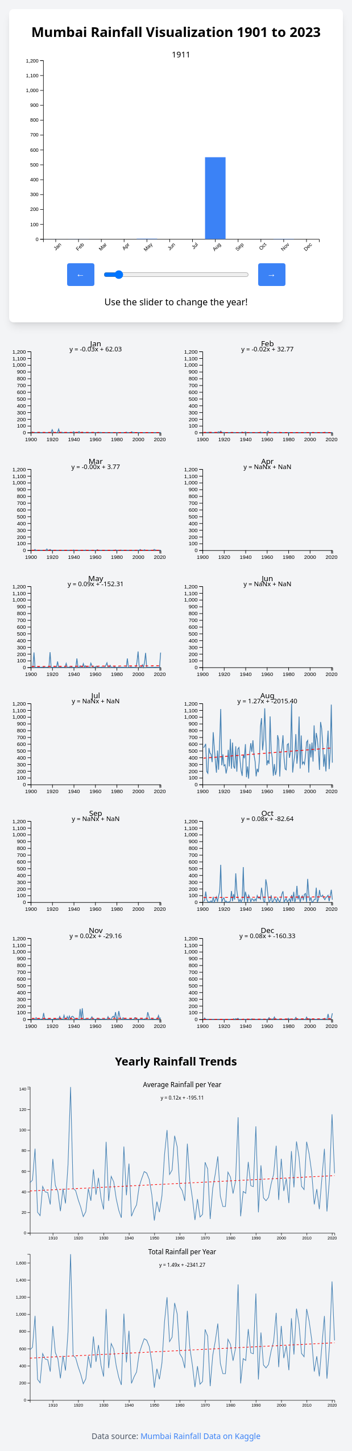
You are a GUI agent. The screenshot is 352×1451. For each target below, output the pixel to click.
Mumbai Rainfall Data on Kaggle (200, 1436)
